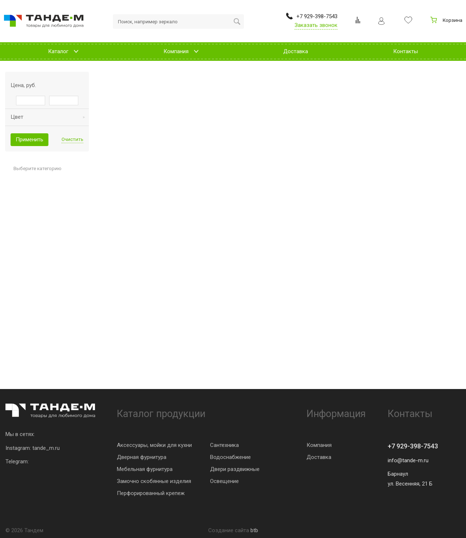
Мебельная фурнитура (145, 469)
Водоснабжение (230, 457)
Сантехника (224, 445)
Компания (319, 445)
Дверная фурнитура (141, 457)
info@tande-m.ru (408, 460)
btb (254, 530)
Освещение (224, 481)
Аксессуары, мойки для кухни (154, 445)
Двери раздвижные (235, 469)
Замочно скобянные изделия (154, 481)
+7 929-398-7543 (413, 446)
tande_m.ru (46, 448)
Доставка (319, 457)
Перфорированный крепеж (151, 493)
